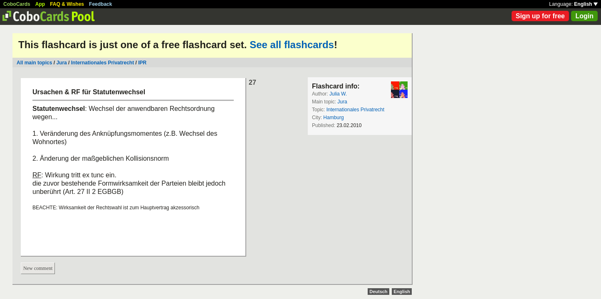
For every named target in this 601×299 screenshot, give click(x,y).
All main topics (34, 63)
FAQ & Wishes (67, 4)
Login (584, 16)
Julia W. (338, 94)
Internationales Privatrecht (102, 63)
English (586, 4)
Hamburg (333, 117)
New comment (37, 268)
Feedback (100, 4)
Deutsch (378, 291)
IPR (142, 63)
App (40, 4)
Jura (61, 63)
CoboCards (16, 4)
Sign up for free (540, 16)
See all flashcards (292, 44)
